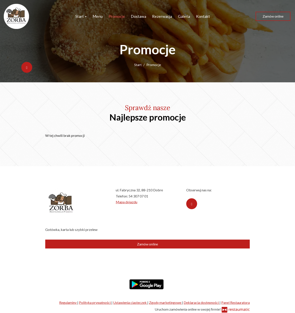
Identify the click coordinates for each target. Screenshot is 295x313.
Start (81, 16)
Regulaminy (68, 302)
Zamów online (273, 16)
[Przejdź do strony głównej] (16, 16)
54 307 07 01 (138, 196)
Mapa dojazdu (126, 202)
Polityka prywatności (95, 302)
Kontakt (203, 16)
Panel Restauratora (235, 302)
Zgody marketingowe (165, 302)
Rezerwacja (162, 16)
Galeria (184, 16)
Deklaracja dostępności (202, 302)
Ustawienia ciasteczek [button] (130, 302)
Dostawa (138, 16)
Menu (97, 16)
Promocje (117, 16)
